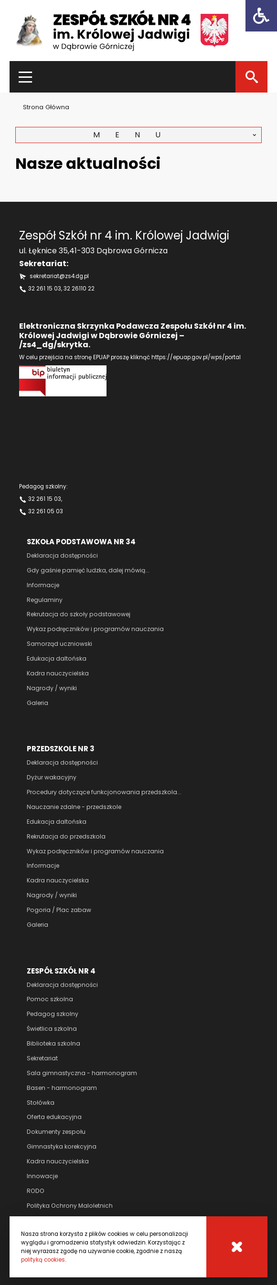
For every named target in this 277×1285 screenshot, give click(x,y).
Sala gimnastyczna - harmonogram (82, 1073)
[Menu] (25, 77)
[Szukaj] (251, 77)
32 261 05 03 (45, 511)
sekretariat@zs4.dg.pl (59, 276)
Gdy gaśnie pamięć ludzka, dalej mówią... (88, 570)
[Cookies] (236, 1246)
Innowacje (42, 1176)
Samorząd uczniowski (59, 644)
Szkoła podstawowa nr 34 (81, 542)
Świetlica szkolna (52, 1029)
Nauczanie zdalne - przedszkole (74, 807)
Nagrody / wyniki (52, 688)
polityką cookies (43, 1260)
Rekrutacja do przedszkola (66, 836)
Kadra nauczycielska (58, 673)
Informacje (43, 585)
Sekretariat (42, 1058)
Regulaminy (45, 600)
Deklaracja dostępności (62, 555)
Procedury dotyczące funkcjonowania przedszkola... (104, 792)
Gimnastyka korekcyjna (61, 1146)
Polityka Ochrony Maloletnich (70, 1206)
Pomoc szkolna (50, 999)
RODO (35, 1191)
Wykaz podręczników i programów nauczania (95, 629)
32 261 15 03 (44, 288)
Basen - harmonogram (62, 1088)
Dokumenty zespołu (56, 1132)
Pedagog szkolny (52, 1014)
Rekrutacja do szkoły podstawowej (78, 614)
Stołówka (40, 1102)
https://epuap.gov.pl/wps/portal (196, 357)
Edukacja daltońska (56, 658)
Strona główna (46, 107)
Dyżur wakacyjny (51, 777)
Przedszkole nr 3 (61, 749)
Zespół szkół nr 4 (61, 971)
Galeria (37, 703)
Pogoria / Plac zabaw (59, 910)
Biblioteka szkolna (53, 1043)
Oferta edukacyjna (54, 1117)
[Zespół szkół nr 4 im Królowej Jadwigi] (121, 30)
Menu (134, 134)
